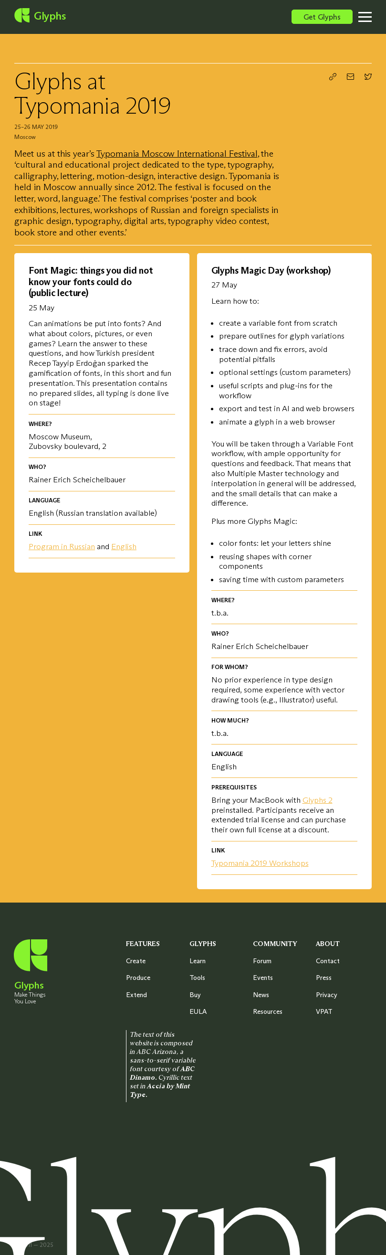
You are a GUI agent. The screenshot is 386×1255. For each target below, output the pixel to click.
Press (324, 977)
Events (263, 977)
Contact (328, 961)
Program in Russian (62, 546)
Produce (138, 977)
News (261, 994)
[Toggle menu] (372, 16)
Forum (262, 961)
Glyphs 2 (318, 800)
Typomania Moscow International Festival (176, 153)
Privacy (326, 994)
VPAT (324, 1011)
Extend (136, 994)
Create (136, 961)
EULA (198, 1011)
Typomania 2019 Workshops (260, 863)
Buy (195, 994)
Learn (197, 961)
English (123, 546)
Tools (197, 977)
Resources (267, 1011)
